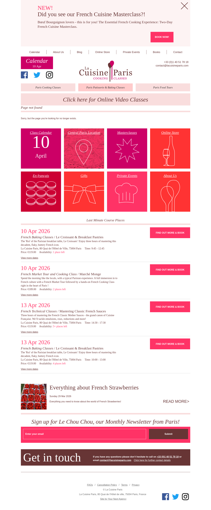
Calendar (34, 52)
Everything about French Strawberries (94, 387)
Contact (177, 52)
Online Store (102, 52)
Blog (79, 52)
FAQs (90, 485)
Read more (175, 401)
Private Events (131, 52)
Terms (124, 485)
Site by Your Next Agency (113, 499)
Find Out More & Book (170, 233)
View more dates (29, 258)
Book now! (162, 37)
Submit (168, 434)
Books (156, 52)
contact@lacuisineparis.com (172, 65)
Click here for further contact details (152, 460)
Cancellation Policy (107, 485)
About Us (58, 52)
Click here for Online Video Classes (105, 99)
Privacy (135, 485)
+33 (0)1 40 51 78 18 (176, 62)
